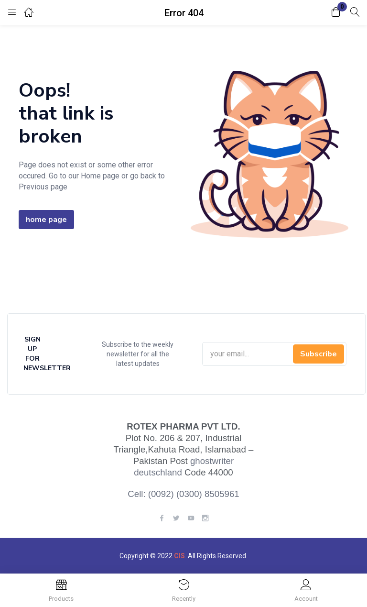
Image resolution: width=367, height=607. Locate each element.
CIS (179, 556)
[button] (336, 13)
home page (46, 219)
